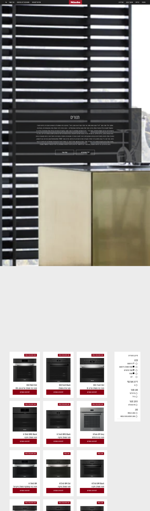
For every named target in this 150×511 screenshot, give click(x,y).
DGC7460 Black (65, 385)
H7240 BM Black (98, 483)
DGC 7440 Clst (98, 385)
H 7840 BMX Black (30, 434)
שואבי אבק (129, 2)
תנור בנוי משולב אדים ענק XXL (26, 388)
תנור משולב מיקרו (64, 437)
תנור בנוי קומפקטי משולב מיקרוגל (25, 486)
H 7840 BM (33, 483)
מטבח (144, 2)
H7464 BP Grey (98, 434)
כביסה (137, 2)
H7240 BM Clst (65, 483)
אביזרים (121, 2)
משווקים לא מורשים (23, 2)
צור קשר (11, 2)
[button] (6, 2)
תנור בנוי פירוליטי (98, 437)
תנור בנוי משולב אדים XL (95, 388)
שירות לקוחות (36, 2)
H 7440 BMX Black (64, 434)
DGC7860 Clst (31, 385)
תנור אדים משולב (64, 388)
